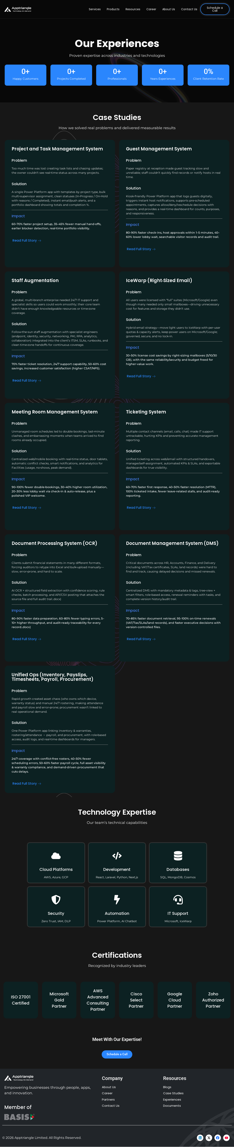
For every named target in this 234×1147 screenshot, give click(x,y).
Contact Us (189, 9)
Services (95, 9)
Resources (133, 9)
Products (113, 9)
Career (151, 9)
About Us (168, 9)
